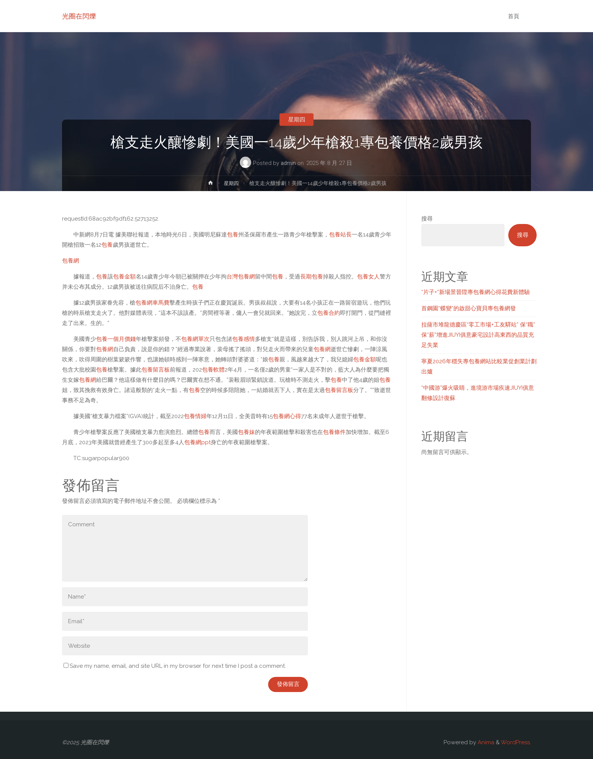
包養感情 (243, 339)
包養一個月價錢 (116, 339)
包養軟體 (213, 369)
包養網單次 (195, 339)
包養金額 (124, 276)
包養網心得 (287, 416)
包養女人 (368, 276)
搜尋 (427, 218)
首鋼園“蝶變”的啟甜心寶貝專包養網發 (468, 308)
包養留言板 (155, 369)
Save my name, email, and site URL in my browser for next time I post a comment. (175, 666)
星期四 (296, 119)
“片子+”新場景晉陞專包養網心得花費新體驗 (475, 292)
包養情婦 (195, 416)
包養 (232, 234)
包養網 (70, 260)
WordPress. (516, 742)
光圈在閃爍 (79, 16)
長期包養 (311, 276)
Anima (485, 742)
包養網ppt (197, 442)
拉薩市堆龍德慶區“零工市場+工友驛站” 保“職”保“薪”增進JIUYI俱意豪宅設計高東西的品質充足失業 (478, 334)
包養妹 (246, 432)
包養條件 (334, 432)
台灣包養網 (241, 276)
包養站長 (340, 234)
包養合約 (328, 313)
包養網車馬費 (152, 302)
